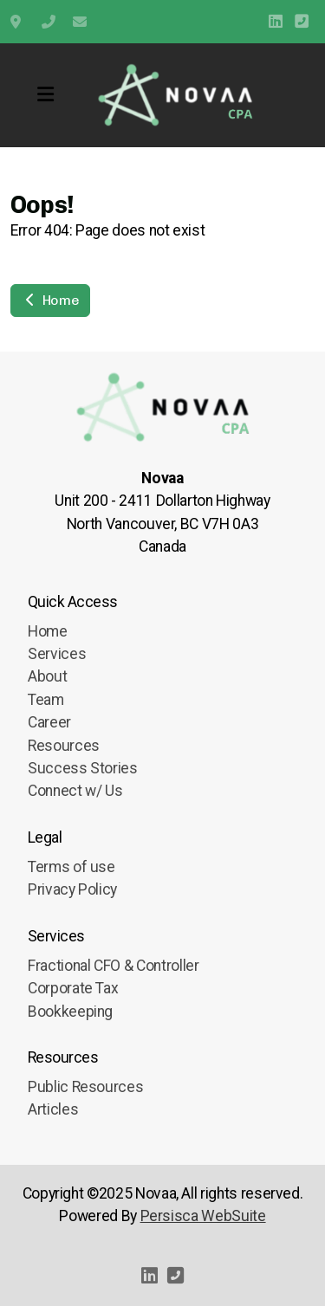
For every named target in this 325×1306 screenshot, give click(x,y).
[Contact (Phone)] (302, 21)
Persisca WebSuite (203, 1216)
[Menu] (45, 95)
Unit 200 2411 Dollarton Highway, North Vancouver (17, 21)
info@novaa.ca (80, 21)
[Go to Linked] (276, 21)
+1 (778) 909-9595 (48, 21)
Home (50, 300)
